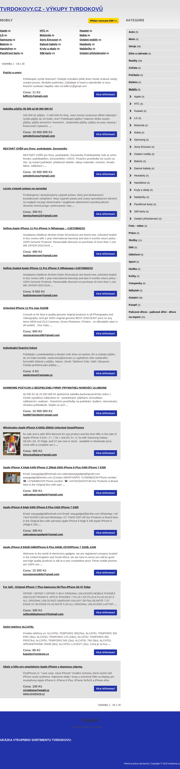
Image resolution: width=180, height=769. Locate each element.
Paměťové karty (10, 53)
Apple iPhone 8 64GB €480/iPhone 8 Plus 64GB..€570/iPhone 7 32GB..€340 (49, 547)
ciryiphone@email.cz (36, 690)
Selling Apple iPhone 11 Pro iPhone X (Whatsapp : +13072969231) (44, 228)
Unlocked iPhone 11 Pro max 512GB (25, 308)
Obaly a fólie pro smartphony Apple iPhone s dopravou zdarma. (43, 666)
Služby (135, 240)
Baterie (4, 44)
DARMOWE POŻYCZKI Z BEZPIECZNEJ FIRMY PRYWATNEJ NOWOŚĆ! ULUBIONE (55, 387)
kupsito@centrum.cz (36, 654)
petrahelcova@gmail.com (39, 135)
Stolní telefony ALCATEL (18, 626)
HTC (42, 30)
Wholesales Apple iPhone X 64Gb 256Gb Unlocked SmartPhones (43, 427)
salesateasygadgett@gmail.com (43, 494)
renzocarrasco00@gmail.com (41, 335)
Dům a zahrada (140, 53)
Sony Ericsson (49, 39)
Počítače (136, 75)
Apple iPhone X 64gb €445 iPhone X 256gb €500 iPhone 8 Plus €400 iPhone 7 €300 (54, 467)
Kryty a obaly (48, 48)
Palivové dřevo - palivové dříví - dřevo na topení (152, 314)
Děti (133, 247)
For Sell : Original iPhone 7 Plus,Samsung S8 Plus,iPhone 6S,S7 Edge (47, 587)
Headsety (85, 44)
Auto (133, 32)
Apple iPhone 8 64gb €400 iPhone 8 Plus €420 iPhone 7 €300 (41, 507)
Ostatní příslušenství (93, 53)
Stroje (135, 46)
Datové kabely (49, 44)
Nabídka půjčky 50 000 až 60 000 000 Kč (28, 108)
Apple (3, 30)
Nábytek (135, 290)
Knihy (134, 276)
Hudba (134, 268)
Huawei (84, 30)
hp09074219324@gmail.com (40, 414)
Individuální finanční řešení (20, 347)
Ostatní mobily (89, 39)
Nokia (83, 35)
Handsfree (6, 48)
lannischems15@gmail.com (40, 215)
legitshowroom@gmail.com (40, 255)
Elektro (135, 82)
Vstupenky (137, 283)
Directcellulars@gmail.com (40, 454)
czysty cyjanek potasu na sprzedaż (25, 188)
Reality (135, 60)
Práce (134, 233)
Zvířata (135, 67)
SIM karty (45, 53)
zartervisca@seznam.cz (38, 375)
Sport (134, 261)
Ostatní (135, 297)
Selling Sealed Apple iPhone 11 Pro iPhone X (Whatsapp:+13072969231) (48, 268)
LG (2, 35)
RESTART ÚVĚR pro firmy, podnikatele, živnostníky (35, 148)
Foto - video (138, 225)
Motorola (45, 35)
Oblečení (136, 254)
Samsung (6, 39)
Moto (133, 39)
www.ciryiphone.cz (34, 693)
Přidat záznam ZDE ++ (103, 20)
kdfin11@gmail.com (35, 96)
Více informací (105, 94)
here (105, 727)
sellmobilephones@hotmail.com (43, 614)
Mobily (134, 89)
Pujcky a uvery (12, 72)
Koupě (134, 304)
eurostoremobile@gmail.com (41, 574)
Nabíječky (86, 48)
